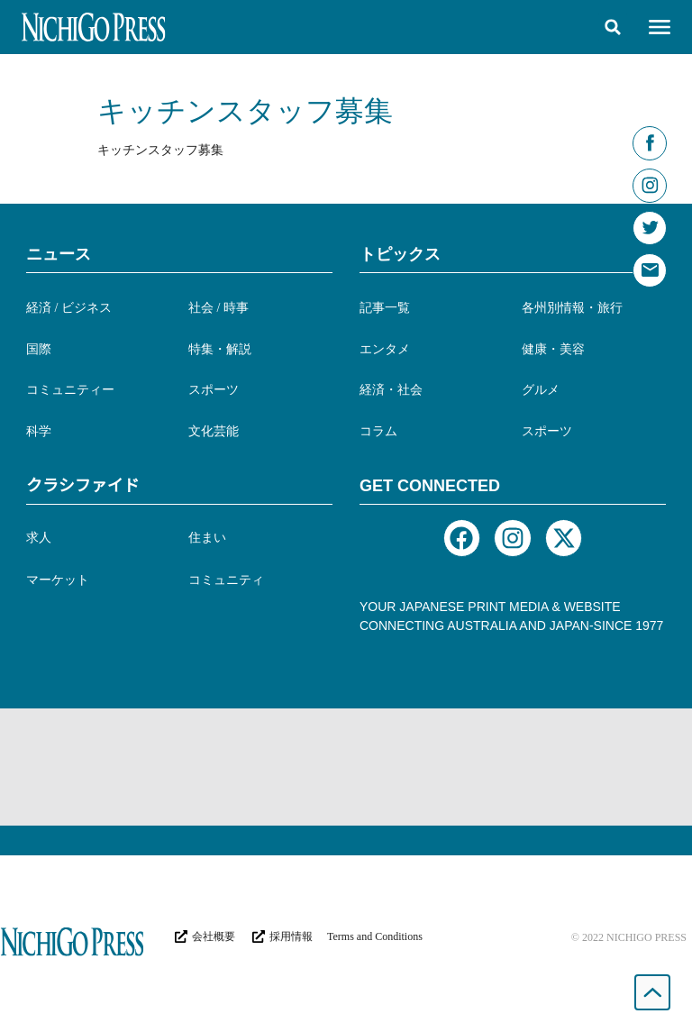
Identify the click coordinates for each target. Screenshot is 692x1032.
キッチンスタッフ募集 (245, 111)
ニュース (58, 254)
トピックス (400, 254)
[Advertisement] (346, 767)
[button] (612, 27)
